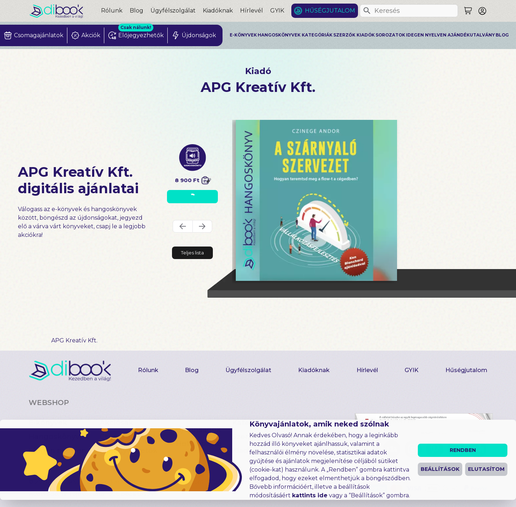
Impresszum (185, 481)
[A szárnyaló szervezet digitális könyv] (316, 200)
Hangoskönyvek (279, 35)
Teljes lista (192, 252)
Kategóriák (317, 35)
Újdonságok (198, 429)
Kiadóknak (218, 10)
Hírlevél (251, 10)
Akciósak (116, 422)
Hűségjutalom (330, 10)
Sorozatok (390, 35)
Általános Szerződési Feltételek (254, 481)
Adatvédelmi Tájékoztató (67, 494)
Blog (136, 10)
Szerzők (344, 35)
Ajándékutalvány (471, 35)
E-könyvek (243, 35)
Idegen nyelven (426, 35)
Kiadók (366, 35)
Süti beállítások (131, 494)
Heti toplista (198, 443)
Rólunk (112, 10)
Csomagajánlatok (132, 436)
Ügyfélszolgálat (173, 10)
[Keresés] (367, 10)
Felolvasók (303, 436)
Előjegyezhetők (129, 450)
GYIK (277, 10)
